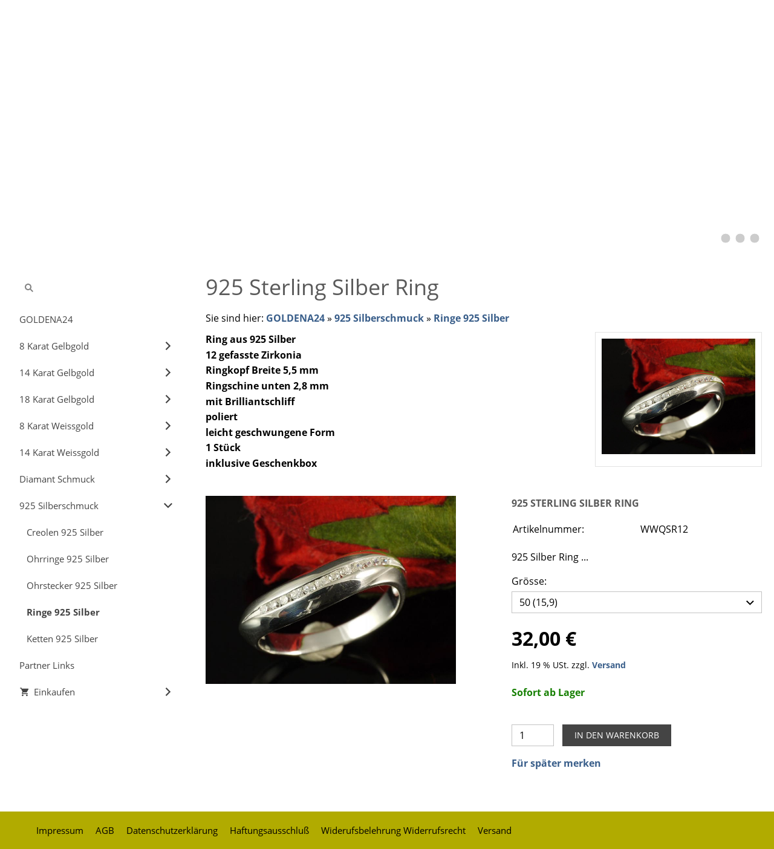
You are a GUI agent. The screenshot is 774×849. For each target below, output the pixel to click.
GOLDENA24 (295, 318)
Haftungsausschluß (269, 827)
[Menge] (533, 732)
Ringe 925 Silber (471, 318)
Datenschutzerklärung (172, 827)
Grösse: (529, 581)
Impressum (59, 827)
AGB (105, 827)
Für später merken (556, 760)
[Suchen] (96, 288)
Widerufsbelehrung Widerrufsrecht (393, 827)
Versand (609, 662)
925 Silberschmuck (379, 318)
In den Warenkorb (616, 732)
